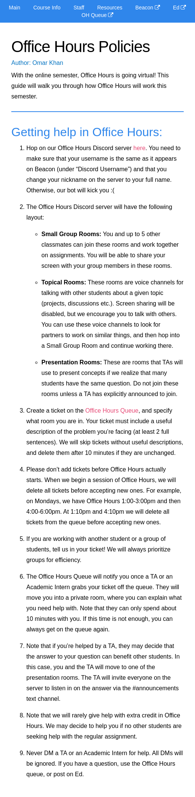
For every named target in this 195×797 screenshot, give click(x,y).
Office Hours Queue (112, 410)
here (139, 148)
